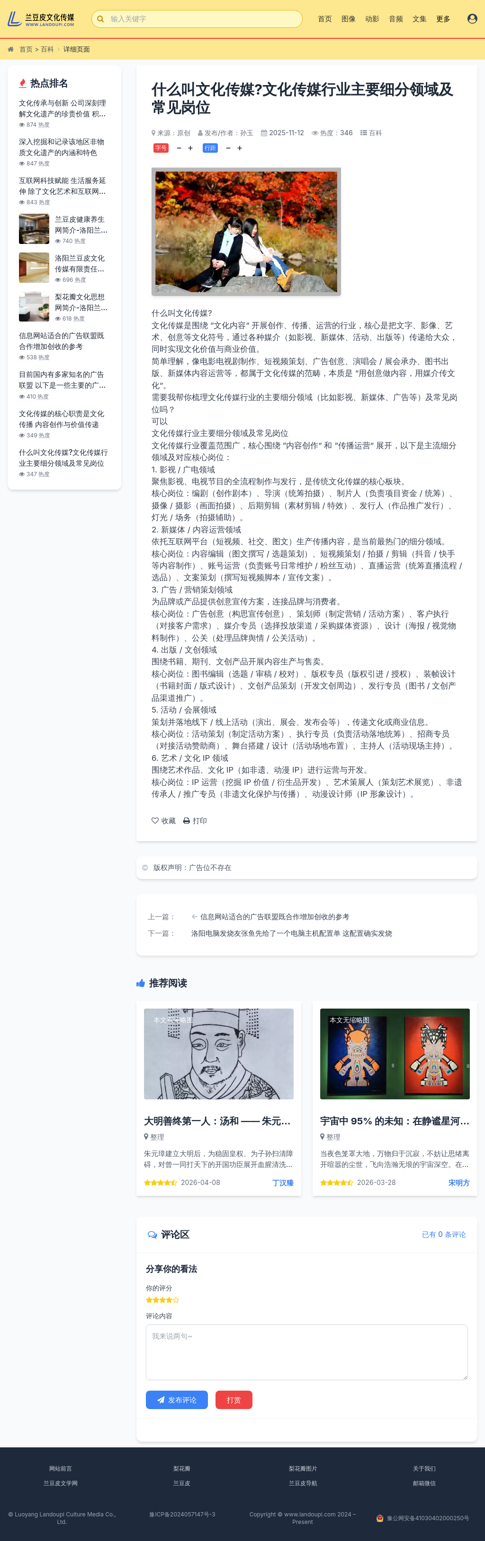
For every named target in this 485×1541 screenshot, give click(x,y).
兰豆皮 (181, 1483)
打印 (195, 820)
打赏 (234, 1399)
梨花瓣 (181, 1468)
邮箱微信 (424, 1483)
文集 (420, 18)
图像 (348, 18)
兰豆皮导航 (303, 1483)
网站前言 (60, 1468)
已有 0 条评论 (444, 1234)
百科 (47, 49)
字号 (161, 147)
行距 (210, 147)
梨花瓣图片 (303, 1468)
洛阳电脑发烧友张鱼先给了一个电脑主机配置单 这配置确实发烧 (291, 933)
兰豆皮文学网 (61, 1483)
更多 (443, 18)
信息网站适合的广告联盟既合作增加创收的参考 (275, 916)
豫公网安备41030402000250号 (428, 1518)
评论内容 (159, 1316)
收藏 (164, 820)
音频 (396, 18)
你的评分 (159, 1288)
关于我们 (424, 1468)
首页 (325, 18)
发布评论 (177, 1399)
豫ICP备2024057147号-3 (182, 1514)
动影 (372, 18)
